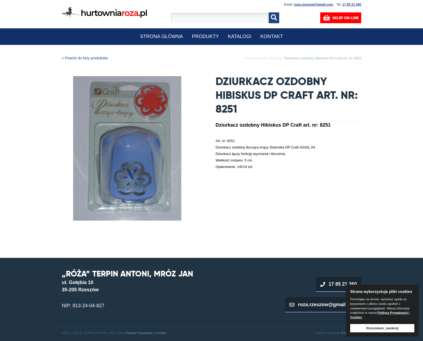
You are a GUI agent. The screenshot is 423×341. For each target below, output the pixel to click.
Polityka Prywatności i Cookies (145, 333)
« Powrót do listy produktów (85, 58)
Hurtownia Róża (255, 58)
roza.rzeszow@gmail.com (313, 4)
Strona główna (161, 36)
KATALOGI (239, 36)
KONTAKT (271, 36)
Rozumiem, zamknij (382, 328)
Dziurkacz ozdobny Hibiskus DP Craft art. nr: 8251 (322, 58)
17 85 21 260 (351, 4)
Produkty (205, 36)
